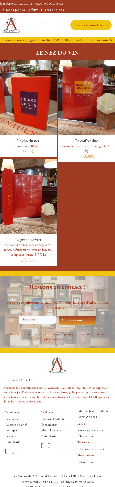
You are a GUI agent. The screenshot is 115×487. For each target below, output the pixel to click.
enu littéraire (52, 430)
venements (50, 424)
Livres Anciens (87, 416)
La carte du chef (16, 424)
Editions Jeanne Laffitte (19, 9)
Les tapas (11, 430)
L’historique (85, 436)
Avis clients (12, 442)
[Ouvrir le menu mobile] (45, 25)
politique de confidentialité (82, 334)
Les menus (12, 419)
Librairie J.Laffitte (52, 419)
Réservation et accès (91, 24)
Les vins (10, 436)
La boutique (85, 462)
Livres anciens (52, 9)
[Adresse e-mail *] (37, 320)
